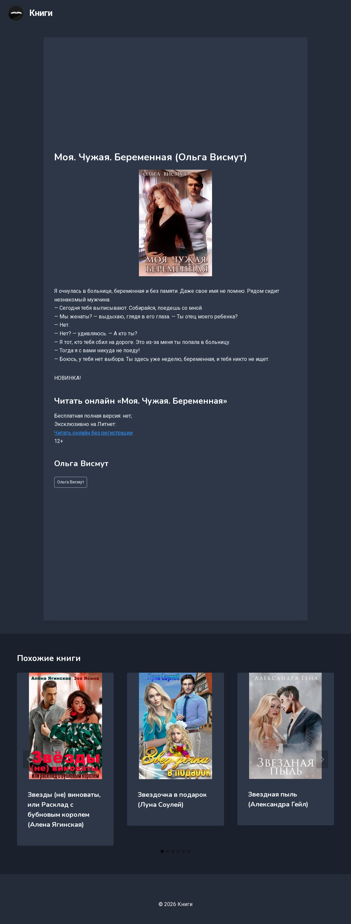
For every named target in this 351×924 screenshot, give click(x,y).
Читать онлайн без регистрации (93, 433)
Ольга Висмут (70, 481)
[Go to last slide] (29, 759)
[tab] (162, 851)
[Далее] (322, 759)
